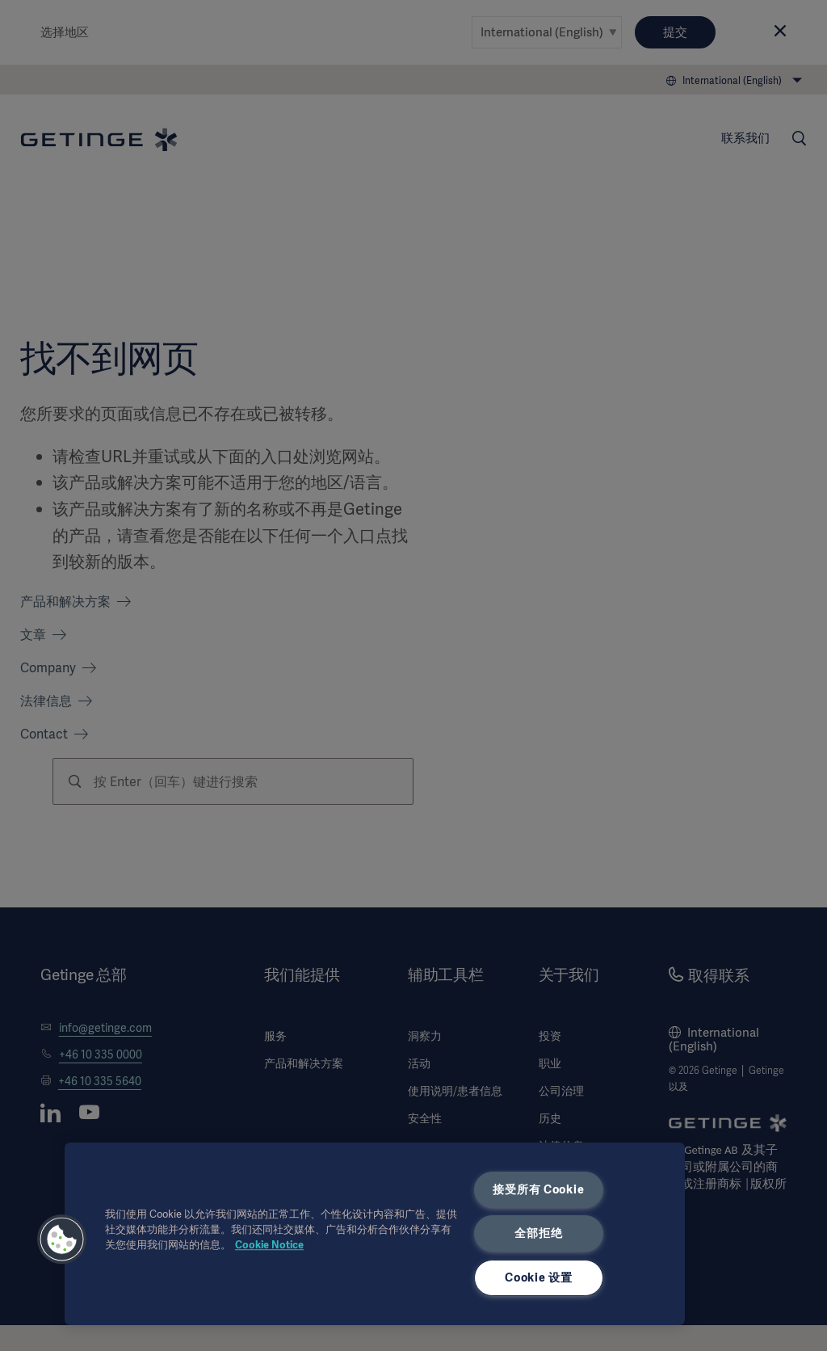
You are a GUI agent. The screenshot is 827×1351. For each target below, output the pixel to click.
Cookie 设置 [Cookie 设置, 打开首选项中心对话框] (538, 1277)
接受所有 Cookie (538, 1189)
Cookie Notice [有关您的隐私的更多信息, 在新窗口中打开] (269, 1245)
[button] (62, 1239)
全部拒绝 (538, 1233)
